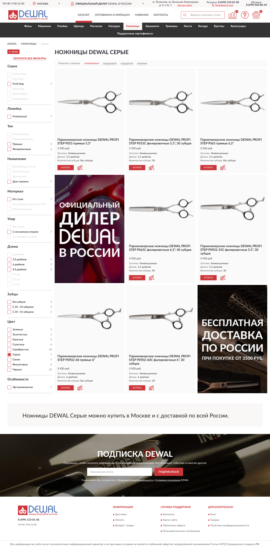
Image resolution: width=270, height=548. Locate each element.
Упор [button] (11, 219)
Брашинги (152, 26)
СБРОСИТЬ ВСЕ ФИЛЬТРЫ (29, 58)
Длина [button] (12, 246)
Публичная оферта (174, 525)
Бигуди (203, 26)
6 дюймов (18, 264)
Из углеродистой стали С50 (29, 204)
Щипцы (79, 26)
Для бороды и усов (24, 166)
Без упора (18, 227)
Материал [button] (15, 191)
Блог (213, 514)
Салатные (18, 344)
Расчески (96, 26)
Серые (16, 354)
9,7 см (16, 284)
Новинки (141, 15)
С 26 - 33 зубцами (23, 307)
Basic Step (18, 89)
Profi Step (18, 84)
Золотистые (20, 334)
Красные (18, 339)
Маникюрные (21, 134)
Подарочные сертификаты (135, 33)
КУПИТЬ (65, 167)
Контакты (161, 15)
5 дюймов (18, 254)
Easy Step (18, 79)
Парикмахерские (23, 139)
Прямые (17, 144)
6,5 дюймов (19, 269)
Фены (28, 26)
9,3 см (16, 274)
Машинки (44, 26)
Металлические (22, 209)
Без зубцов (19, 302)
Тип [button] (10, 126)
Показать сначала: (69, 63)
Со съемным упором (25, 237)
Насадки (114, 26)
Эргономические (23, 387)
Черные (17, 369)
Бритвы (219, 26)
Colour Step (19, 74)
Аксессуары (238, 26)
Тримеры (171, 26)
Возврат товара (124, 525)
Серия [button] (12, 66)
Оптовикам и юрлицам (112, 15)
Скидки (214, 520)
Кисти (188, 26)
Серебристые (21, 349)
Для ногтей (19, 176)
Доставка (121, 514)
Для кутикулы (21, 171)
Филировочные (22, 149)
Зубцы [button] (12, 294)
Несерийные (20, 99)
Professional (20, 116)
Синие (16, 359)
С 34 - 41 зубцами (23, 312)
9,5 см (16, 279)
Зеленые (18, 329)
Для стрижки (21, 181)
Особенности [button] (18, 379)
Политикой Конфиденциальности (135, 480)
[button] (222, 5)
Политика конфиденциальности (229, 525)
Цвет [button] (11, 321)
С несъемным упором (25, 232)
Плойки (62, 26)
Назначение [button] (16, 159)
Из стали (18, 199)
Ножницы (132, 26)
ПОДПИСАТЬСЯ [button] (169, 472)
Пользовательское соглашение (181, 531)
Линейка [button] (14, 108)
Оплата (119, 520)
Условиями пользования (167, 480)
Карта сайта (170, 520)
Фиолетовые (20, 364)
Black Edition (20, 94)
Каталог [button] (84, 15)
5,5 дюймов (19, 259)
